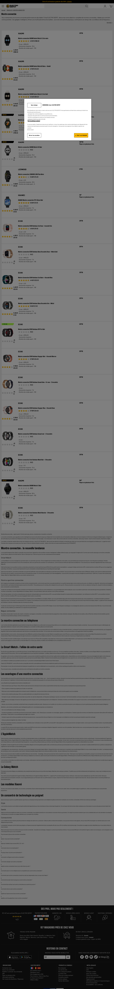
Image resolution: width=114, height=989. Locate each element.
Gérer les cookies (34, 135)
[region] (57, 119)
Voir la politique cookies (34, 121)
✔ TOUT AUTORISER (81, 135)
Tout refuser (34, 105)
